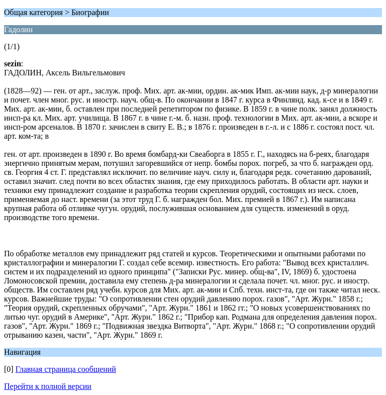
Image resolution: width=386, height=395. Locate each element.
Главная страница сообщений (66, 369)
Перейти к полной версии (47, 386)
